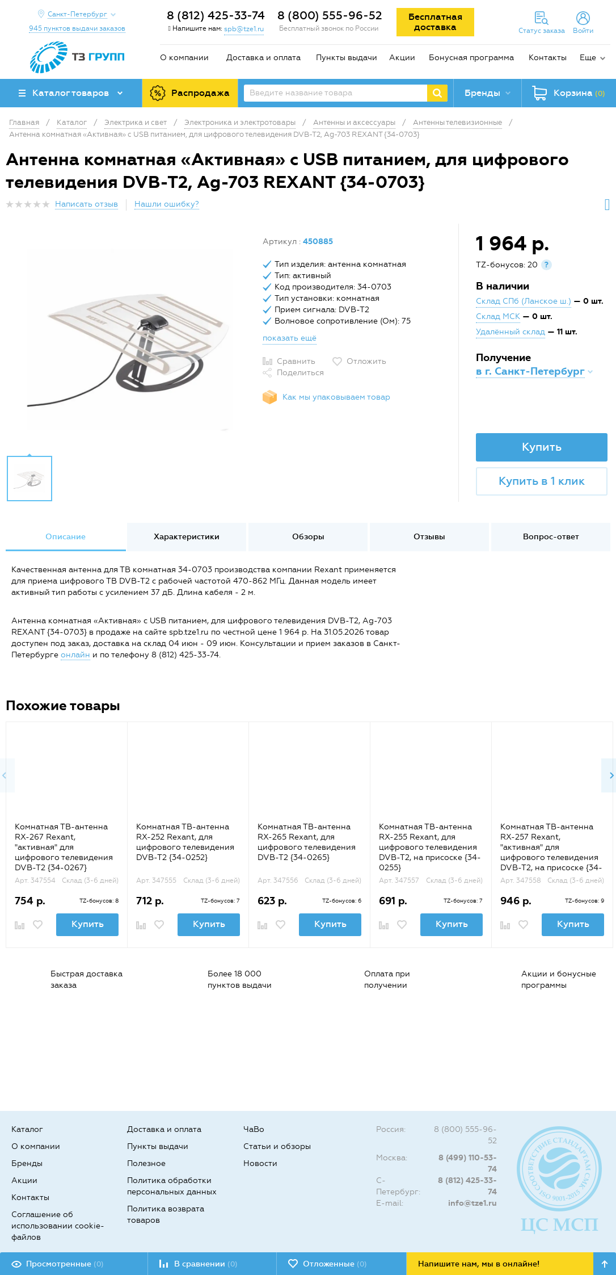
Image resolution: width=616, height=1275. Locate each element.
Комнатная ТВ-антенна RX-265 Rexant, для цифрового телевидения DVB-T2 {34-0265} (307, 842)
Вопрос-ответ (551, 537)
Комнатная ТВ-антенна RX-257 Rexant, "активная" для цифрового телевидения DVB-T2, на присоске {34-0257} (551, 852)
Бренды (27, 1163)
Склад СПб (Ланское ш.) (523, 301)
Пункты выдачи (346, 57)
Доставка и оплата (263, 57)
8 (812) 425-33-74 (216, 15)
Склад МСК (498, 316)
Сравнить (296, 361)
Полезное (146, 1163)
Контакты (548, 57)
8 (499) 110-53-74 (467, 1163)
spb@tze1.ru (244, 29)
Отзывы (429, 537)
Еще (588, 57)
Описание (65, 537)
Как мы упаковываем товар (336, 397)
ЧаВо (253, 1129)
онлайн (75, 655)
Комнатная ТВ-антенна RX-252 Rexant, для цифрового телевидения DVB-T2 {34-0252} (185, 842)
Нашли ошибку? (166, 204)
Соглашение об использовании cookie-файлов (57, 1226)
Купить (542, 447)
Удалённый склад (510, 332)
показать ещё (290, 338)
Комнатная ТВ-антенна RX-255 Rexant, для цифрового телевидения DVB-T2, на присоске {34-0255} (430, 847)
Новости (260, 1163)
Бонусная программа (471, 57)
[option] (130, 342)
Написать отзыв (86, 204)
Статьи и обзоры (277, 1146)
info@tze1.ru (472, 1203)
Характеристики (187, 537)
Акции (402, 57)
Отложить (366, 361)
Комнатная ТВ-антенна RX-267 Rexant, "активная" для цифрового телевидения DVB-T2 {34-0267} (64, 847)
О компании (184, 57)
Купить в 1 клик (542, 481)
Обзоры (308, 537)
